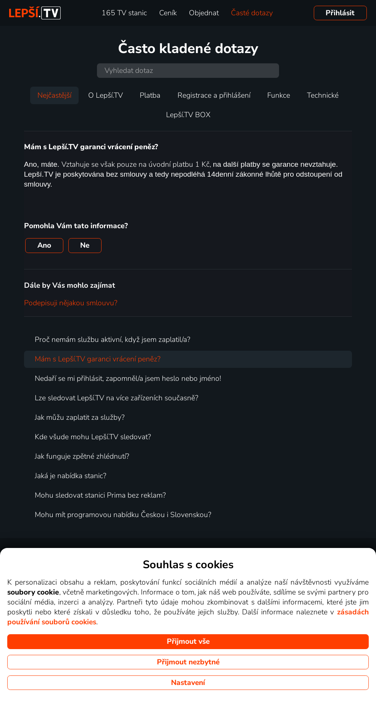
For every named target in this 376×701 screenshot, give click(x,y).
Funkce (278, 95)
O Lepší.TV (105, 95)
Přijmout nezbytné (188, 662)
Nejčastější (54, 95)
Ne (84, 245)
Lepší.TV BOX (188, 115)
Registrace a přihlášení (214, 95)
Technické (323, 95)
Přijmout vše (188, 641)
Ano (44, 245)
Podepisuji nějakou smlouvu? (70, 303)
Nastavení (188, 683)
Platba (150, 95)
